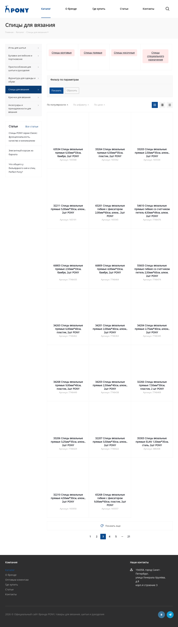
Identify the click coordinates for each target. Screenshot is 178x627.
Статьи (9, 589)
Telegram (170, 614)
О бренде (11, 574)
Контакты (11, 594)
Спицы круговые (62, 52)
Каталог (10, 570)
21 (128, 536)
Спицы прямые (93, 52)
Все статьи (31, 126)
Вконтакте (161, 614)
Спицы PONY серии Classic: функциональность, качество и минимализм (23, 136)
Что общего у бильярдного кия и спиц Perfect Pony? (22, 168)
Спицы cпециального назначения (155, 56)
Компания (11, 562)
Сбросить (72, 90)
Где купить (11, 584)
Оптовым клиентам (17, 579)
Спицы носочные (124, 52)
